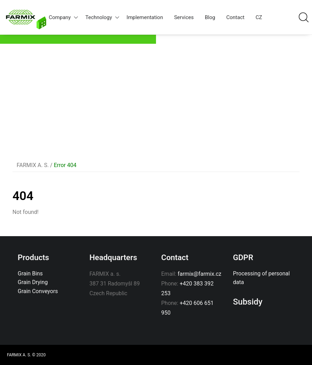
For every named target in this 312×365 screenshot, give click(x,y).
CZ (258, 17)
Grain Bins (30, 273)
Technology (103, 17)
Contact (235, 17)
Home (41, 23)
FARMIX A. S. (33, 165)
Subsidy (247, 302)
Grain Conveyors (38, 291)
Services (184, 17)
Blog (210, 17)
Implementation (145, 17)
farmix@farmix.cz (199, 274)
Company (64, 17)
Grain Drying (33, 282)
